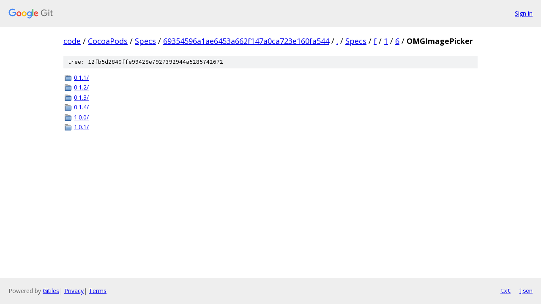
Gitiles (51, 291)
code (72, 41)
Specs (145, 41)
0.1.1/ (81, 77)
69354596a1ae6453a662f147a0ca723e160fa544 (246, 41)
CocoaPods (108, 41)
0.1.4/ (81, 107)
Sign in (524, 13)
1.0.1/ (81, 127)
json (526, 290)
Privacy (74, 291)
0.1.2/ (81, 87)
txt (505, 290)
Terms (98, 291)
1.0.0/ (81, 117)
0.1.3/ (81, 97)
